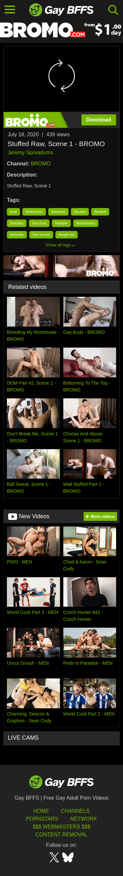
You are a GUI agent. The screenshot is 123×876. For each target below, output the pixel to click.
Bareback (58, 212)
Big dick (80, 212)
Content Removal (61, 834)
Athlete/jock (34, 212)
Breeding (16, 223)
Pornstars (42, 819)
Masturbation (85, 223)
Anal (13, 212)
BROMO (41, 163)
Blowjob (100, 212)
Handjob (61, 223)
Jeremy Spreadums (30, 152)
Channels (75, 811)
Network (83, 819)
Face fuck (39, 223)
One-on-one (41, 235)
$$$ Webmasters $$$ (61, 826)
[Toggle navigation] (10, 10)
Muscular (17, 235)
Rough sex (66, 235)
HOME (41, 811)
